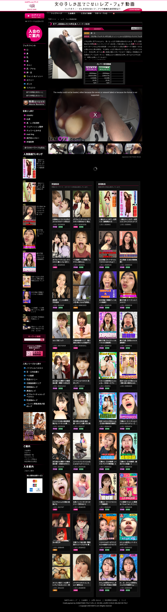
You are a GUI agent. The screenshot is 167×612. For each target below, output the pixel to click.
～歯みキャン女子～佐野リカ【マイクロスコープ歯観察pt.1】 (128, 221)
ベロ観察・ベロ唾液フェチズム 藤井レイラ (37, 310)
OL (104, 36)
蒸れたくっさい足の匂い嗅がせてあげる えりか (37, 328)
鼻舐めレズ (31, 391)
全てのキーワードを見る (35, 148)
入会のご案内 (29, 471)
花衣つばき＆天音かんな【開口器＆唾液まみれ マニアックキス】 (128, 383)
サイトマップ (29, 457)
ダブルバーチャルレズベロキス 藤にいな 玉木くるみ (61, 262)
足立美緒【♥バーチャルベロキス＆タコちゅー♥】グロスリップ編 (107, 262)
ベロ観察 (30, 376)
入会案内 (27, 450)
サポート (27, 453)
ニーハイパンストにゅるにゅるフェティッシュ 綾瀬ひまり (81, 464)
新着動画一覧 (29, 455)
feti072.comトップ (70, 600)
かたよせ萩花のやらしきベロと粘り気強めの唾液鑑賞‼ (107, 585)
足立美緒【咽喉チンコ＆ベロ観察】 (37, 293)
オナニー (30, 80)
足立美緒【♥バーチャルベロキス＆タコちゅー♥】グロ (41, 210)
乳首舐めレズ (31, 400)
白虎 (28, 119)
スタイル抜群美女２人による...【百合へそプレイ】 (107, 383)
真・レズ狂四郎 (32, 123)
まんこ (29, 65)
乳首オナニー (31, 379)
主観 (92, 36)
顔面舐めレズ (31, 387)
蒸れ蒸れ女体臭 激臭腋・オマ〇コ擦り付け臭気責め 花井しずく (81, 423)
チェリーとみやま (33, 130)
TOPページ (52, 19)
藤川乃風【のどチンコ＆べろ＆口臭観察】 (40, 256)
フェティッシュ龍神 (34, 127)
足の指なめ (56, 542)
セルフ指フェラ (58, 340)
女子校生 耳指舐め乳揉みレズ (37, 318)
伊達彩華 (30, 142)
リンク (123, 600)
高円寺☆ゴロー (32, 138)
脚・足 (29, 72)
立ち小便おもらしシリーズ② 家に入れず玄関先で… (81, 302)
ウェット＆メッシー (34, 76)
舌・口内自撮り (32, 372)
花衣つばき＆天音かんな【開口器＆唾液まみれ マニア (37, 279)
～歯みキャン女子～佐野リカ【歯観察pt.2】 (40, 186)
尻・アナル (31, 69)
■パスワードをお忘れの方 (34, 21)
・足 (93, 33)
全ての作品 (34, 92)
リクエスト (31, 88)
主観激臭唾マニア (33, 383)
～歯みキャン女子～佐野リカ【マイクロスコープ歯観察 (40, 164)
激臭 (109, 36)
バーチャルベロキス (34, 368)
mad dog (30, 134)
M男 (106, 36)
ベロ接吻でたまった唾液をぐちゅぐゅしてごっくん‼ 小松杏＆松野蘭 (128, 504)
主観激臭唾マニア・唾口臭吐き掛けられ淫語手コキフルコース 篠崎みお (81, 343)
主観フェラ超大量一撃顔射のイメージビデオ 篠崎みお (81, 544)
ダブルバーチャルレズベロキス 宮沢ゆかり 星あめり (81, 221)
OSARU (29, 115)
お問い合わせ (96, 600)
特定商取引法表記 (30, 461)
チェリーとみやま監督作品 (121, 36)
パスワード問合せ (30, 459)
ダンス (29, 84)
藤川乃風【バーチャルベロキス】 (40, 233)
